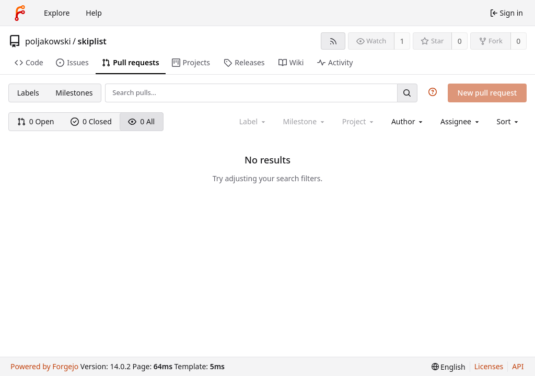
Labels (28, 93)
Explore (56, 13)
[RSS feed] (333, 41)
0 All (141, 121)
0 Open (35, 121)
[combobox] (408, 121)
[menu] (508, 121)
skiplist (92, 41)
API (518, 366)
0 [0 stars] (460, 41)
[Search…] (407, 93)
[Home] (19, 13)
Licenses (489, 366)
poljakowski (48, 41)
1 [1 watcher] (402, 41)
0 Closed (91, 121)
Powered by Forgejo (44, 366)
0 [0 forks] (518, 41)
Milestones (73, 93)
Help (94, 13)
